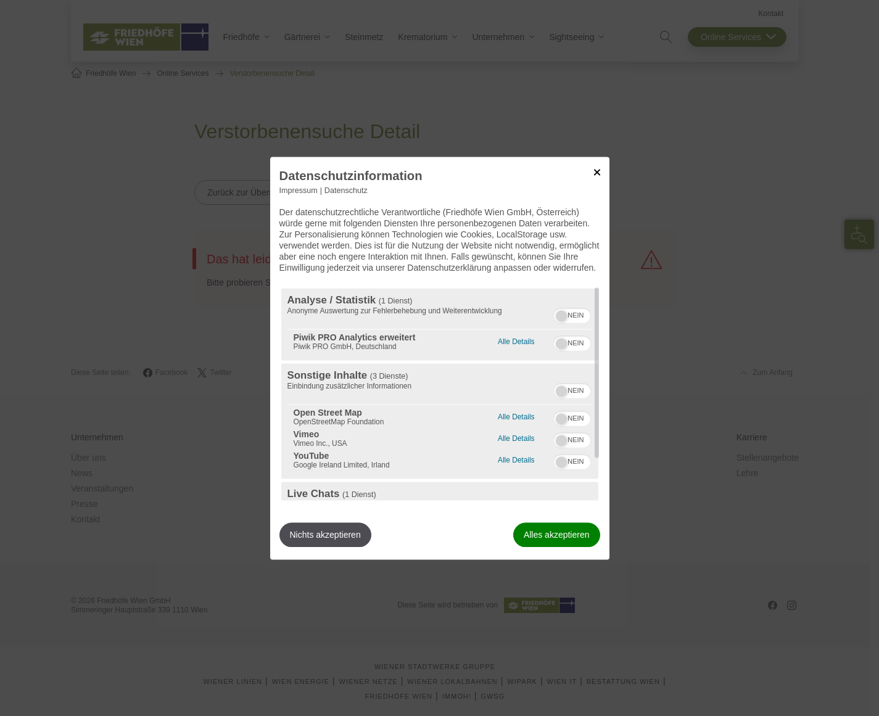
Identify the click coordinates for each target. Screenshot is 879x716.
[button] (561, 315)
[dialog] (439, 358)
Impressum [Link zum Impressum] (298, 190)
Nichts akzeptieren (325, 535)
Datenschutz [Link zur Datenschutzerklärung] (346, 190)
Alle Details (516, 340)
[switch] (572, 314)
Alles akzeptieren (557, 535)
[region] (439, 394)
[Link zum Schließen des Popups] (597, 172)
